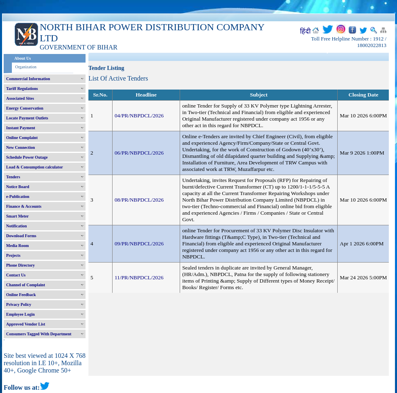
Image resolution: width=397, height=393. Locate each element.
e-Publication (17, 196)
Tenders (13, 177)
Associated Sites (20, 98)
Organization (25, 67)
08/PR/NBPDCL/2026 (139, 200)
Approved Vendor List (25, 324)
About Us (22, 58)
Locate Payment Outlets (27, 118)
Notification (16, 226)
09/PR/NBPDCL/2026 (139, 243)
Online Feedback (21, 294)
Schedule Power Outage (26, 157)
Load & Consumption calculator (34, 167)
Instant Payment (20, 128)
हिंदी (305, 31)
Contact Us (16, 275)
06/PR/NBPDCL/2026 (139, 153)
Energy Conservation (24, 108)
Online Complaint (22, 137)
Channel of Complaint (25, 285)
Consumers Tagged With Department (38, 334)
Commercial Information (28, 78)
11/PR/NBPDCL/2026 (139, 277)
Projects (13, 255)
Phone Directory (20, 265)
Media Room (17, 245)
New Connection (20, 147)
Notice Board (17, 186)
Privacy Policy (18, 304)
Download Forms (21, 236)
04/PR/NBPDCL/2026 (139, 115)
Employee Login (20, 314)
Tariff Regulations (22, 88)
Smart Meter (17, 216)
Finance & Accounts (23, 206)
